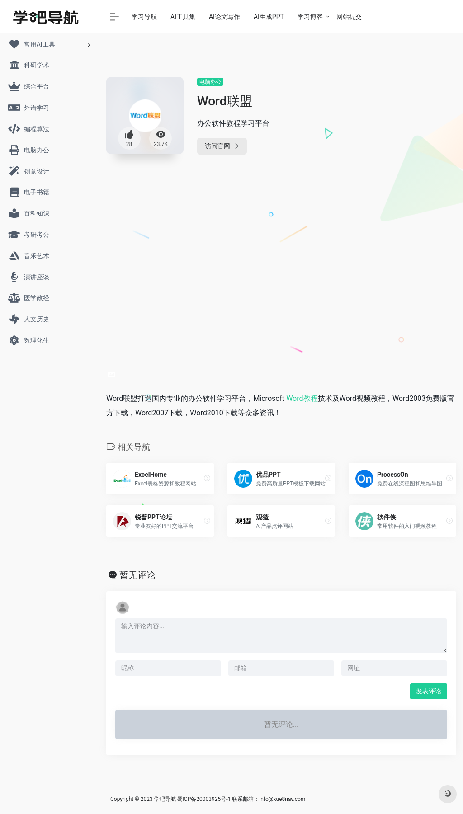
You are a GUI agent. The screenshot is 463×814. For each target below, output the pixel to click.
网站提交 (349, 16)
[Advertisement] (402, 212)
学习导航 (144, 16)
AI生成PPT (269, 16)
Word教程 (301, 398)
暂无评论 (137, 574)
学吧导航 (165, 799)
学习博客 (310, 16)
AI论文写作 (224, 16)
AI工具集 (182, 16)
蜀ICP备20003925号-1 (204, 799)
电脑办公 (210, 82)
